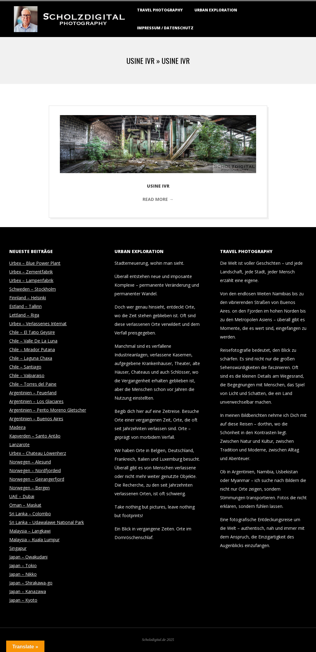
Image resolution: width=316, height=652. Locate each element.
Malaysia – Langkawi (30, 531)
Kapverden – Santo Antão (34, 436)
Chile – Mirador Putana (32, 349)
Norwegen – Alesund (30, 462)
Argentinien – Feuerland (32, 393)
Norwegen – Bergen (29, 488)
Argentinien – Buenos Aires (36, 419)
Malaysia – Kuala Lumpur (34, 539)
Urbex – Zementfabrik (31, 272)
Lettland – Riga (24, 315)
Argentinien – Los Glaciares (36, 401)
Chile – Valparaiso (26, 375)
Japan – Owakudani (28, 557)
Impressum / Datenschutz (165, 28)
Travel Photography (160, 10)
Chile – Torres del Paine (32, 384)
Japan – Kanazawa (27, 591)
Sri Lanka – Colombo (30, 514)
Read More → (158, 199)
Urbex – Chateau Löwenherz (37, 453)
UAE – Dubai (21, 496)
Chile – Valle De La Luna (33, 341)
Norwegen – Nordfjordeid (35, 470)
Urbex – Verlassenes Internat (38, 323)
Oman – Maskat (25, 505)
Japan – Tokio (23, 565)
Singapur (18, 548)
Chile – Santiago (25, 367)
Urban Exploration (215, 10)
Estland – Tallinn (25, 306)
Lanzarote (19, 444)
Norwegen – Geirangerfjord (36, 479)
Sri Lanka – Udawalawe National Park (46, 522)
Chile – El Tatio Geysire (32, 332)
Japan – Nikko (23, 574)
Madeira (17, 427)
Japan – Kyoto (23, 600)
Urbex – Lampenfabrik (31, 280)
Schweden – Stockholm (32, 289)
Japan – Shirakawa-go (30, 583)
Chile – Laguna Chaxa (30, 358)
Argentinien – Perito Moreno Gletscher (47, 410)
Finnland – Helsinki (27, 298)
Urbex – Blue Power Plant (34, 263)
